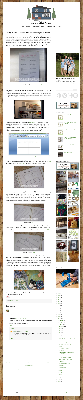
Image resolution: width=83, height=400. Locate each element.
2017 (59, 310)
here (14, 44)
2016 (59, 312)
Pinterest (59, 26)
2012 (59, 377)
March (60, 370)
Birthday (61, 346)
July (60, 330)
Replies (12, 328)
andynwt (57, 392)
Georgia (15, 331)
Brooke (11, 310)
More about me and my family (67, 83)
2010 (59, 381)
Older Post (49, 362)
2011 (59, 379)
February (61, 372)
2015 (59, 314)
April (60, 337)
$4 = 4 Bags (61, 350)
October (61, 324)
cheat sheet (22, 163)
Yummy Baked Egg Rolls (64, 342)
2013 (59, 318)
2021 (59, 301)
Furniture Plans (36, 26)
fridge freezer (32, 122)
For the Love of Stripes (64, 348)
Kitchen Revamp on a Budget (65, 357)
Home (23, 26)
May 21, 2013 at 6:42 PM (24, 331)
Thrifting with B (62, 367)
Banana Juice (61, 365)
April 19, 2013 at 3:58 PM (20, 318)
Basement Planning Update (64, 363)
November (61, 322)
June (60, 332)
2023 (59, 297)
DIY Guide (28, 26)
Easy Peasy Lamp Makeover (65, 344)
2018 (59, 308)
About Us (42, 26)
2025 (59, 293)
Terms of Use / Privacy (51, 26)
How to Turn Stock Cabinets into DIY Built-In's (70, 138)
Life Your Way (39, 84)
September (61, 326)
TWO (60, 355)
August (60, 328)
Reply (10, 314)
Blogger (66, 392)
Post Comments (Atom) (16, 369)
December (61, 320)
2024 (59, 295)
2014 (59, 316)
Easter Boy (61, 361)
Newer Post (8, 362)
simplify (11, 302)
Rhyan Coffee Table (68, 152)
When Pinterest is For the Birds (65, 359)
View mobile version (29, 365)
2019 (59, 305)
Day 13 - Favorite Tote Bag (69, 144)
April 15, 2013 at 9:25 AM (18, 310)
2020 (59, 303)
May (60, 335)
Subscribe (5, 396)
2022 (59, 299)
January (61, 374)
